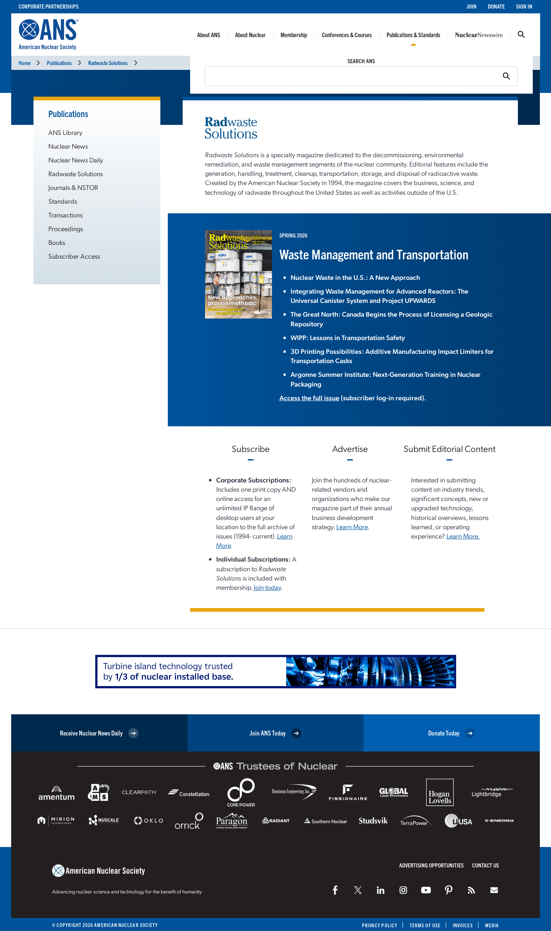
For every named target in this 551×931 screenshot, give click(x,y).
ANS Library (65, 132)
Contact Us (485, 865)
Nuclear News (68, 146)
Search (521, 34)
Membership (294, 34)
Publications (59, 62)
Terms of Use (425, 925)
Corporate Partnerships (49, 6)
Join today (267, 587)
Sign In (524, 6)
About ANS (208, 34)
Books (56, 242)
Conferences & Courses (347, 34)
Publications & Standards (413, 34)
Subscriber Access (74, 256)
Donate (496, 6)
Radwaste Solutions (108, 62)
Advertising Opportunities (431, 865)
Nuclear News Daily (75, 159)
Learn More (352, 526)
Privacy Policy (379, 925)
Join (472, 6)
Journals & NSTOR (73, 187)
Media (492, 925)
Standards (62, 201)
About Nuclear (250, 34)
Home (25, 62)
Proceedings (65, 228)
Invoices (463, 925)
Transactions (65, 214)
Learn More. (463, 535)
